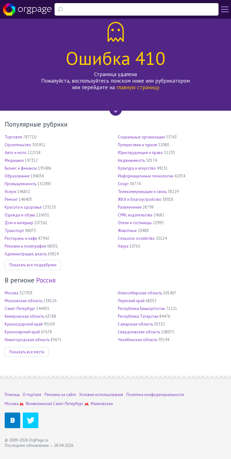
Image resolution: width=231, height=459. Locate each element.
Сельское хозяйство (136, 238)
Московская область (23, 300)
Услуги (10, 191)
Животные (127, 230)
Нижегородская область (27, 339)
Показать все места (26, 352)
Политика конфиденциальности (155, 394)
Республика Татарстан (138, 316)
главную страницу (137, 87)
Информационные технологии (145, 176)
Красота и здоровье (23, 207)
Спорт (123, 183)
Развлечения (130, 207)
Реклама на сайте (60, 394)
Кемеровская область (24, 316)
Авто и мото (15, 152)
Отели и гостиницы (135, 222)
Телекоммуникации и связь (142, 191)
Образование (17, 176)
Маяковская (102, 403)
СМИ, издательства (135, 215)
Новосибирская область (140, 293)
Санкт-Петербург (20, 308)
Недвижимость (131, 160)
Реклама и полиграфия (25, 246)
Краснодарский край (24, 324)
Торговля (13, 137)
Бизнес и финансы (21, 168)
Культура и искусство (137, 168)
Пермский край (131, 300)
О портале (32, 394)
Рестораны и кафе (21, 238)
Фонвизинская (39, 403)
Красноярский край (22, 332)
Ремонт (11, 199)
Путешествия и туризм (137, 144)
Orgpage (27, 9)
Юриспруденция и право (140, 152)
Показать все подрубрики (32, 265)
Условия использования (101, 394)
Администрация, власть (26, 254)
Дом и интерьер (19, 222)
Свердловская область (139, 332)
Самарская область (135, 324)
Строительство (18, 144)
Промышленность (20, 183)
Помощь (12, 394)
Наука (123, 246)
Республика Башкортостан (141, 308)
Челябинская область (137, 339)
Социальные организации (141, 137)
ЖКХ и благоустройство (139, 199)
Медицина (14, 160)
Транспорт (14, 230)
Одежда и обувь (20, 215)
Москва (11, 293)
